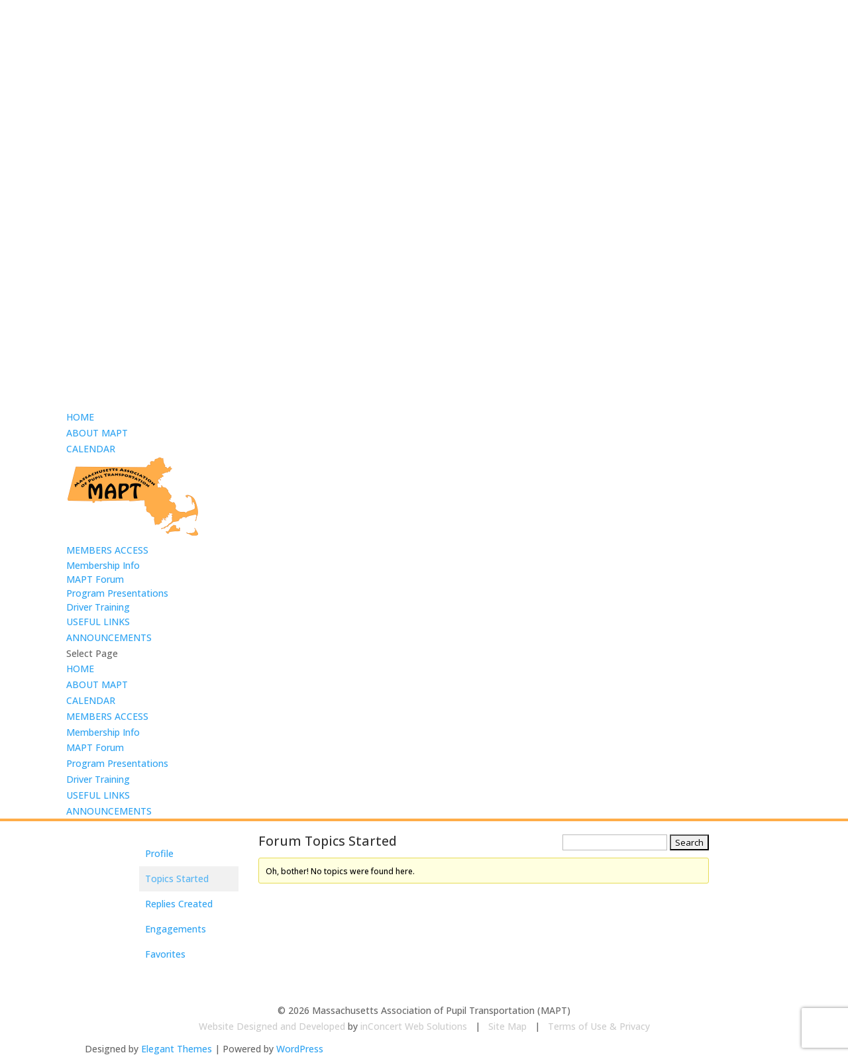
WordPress (299, 1048)
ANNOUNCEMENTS (109, 637)
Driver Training (98, 607)
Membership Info (103, 565)
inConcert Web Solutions (413, 1026)
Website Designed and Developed (272, 1026)
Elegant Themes (176, 1048)
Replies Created (179, 903)
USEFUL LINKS (98, 621)
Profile (159, 853)
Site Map (507, 1026)
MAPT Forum (95, 579)
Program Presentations (117, 593)
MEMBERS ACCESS (107, 550)
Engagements (175, 929)
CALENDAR (90, 448)
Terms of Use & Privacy (599, 1026)
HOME (80, 417)
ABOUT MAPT (97, 433)
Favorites (165, 954)
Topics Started (177, 878)
